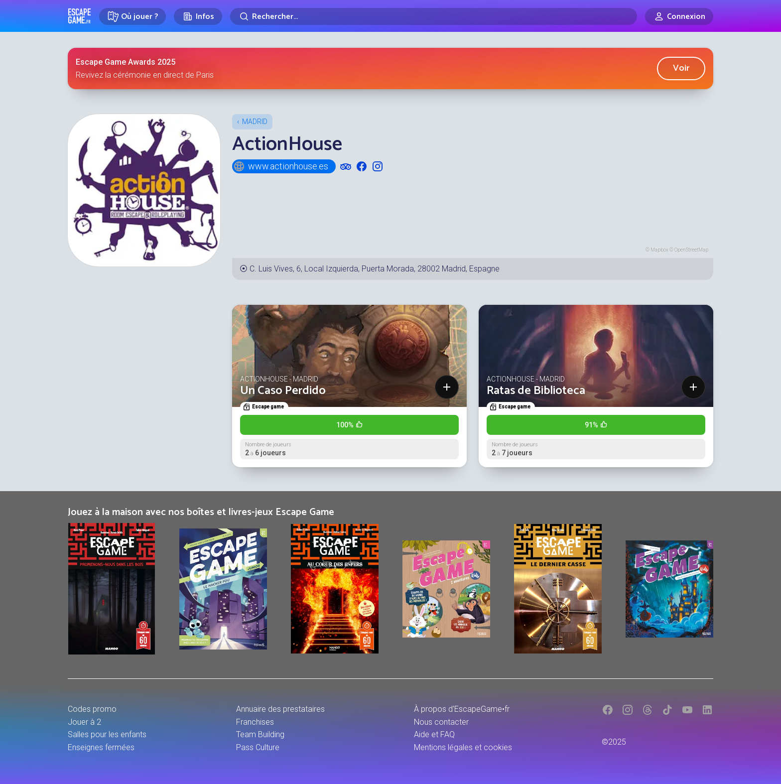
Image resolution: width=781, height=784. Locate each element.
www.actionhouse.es (280, 166)
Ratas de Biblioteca (536, 390)
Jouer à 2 (84, 722)
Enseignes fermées (101, 747)
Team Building (260, 734)
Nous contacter (441, 722)
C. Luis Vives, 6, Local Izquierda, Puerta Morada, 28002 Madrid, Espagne (375, 268)
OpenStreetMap (691, 250)
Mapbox (659, 250)
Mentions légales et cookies (463, 747)
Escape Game (79, 16)
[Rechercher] (433, 16)
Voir (681, 68)
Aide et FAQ (434, 734)
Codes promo (92, 709)
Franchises (255, 722)
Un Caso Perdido (283, 390)
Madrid (254, 122)
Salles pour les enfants (107, 734)
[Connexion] (679, 16)
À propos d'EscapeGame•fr (462, 709)
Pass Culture (257, 747)
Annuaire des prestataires (280, 709)
